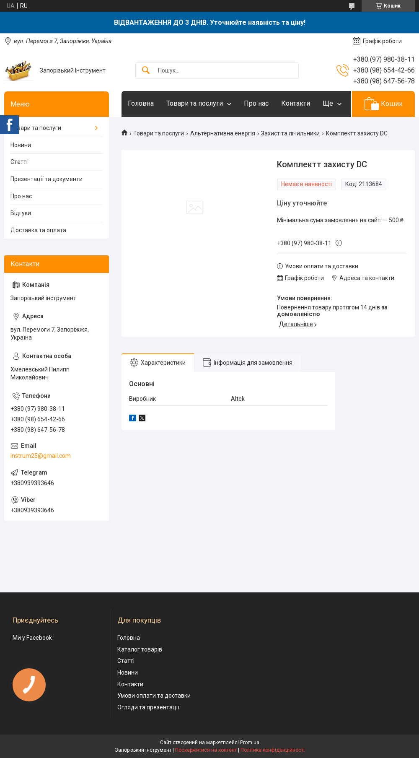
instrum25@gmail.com (40, 455)
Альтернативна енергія (222, 133)
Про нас (256, 103)
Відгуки (20, 213)
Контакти (295, 103)
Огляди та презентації (148, 707)
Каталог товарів (139, 649)
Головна (141, 103)
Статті (19, 161)
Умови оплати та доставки (154, 695)
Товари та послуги (194, 103)
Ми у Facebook (32, 637)
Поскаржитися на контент (206, 750)
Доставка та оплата (38, 230)
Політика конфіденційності (273, 750)
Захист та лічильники (290, 133)
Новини (20, 145)
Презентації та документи (46, 179)
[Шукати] (146, 70)
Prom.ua (249, 742)
